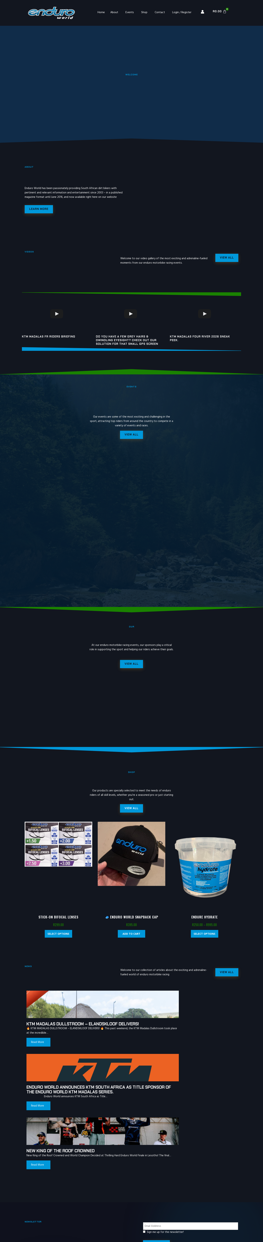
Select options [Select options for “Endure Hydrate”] (204, 938)
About (114, 12)
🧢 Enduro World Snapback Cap (131, 922)
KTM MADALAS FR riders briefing (48, 338)
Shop (144, 12)
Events (129, 12)
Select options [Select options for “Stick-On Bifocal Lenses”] (58, 938)
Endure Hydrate (204, 922)
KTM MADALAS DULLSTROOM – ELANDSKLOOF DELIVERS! (57, 1031)
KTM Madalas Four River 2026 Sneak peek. (200, 339)
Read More (37, 1056)
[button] (131, 813)
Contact (160, 12)
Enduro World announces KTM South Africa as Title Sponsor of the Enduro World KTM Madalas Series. (128, 1035)
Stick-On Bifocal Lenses (58, 922)
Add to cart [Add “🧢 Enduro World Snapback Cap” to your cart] (131, 938)
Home (101, 12)
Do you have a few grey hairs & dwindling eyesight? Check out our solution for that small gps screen (127, 341)
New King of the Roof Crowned (192, 1031)
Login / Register (181, 12)
